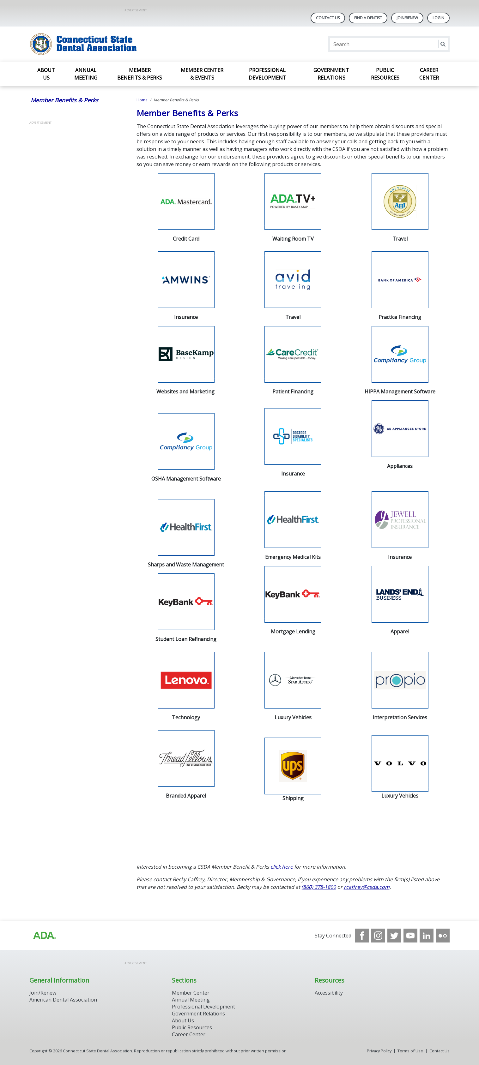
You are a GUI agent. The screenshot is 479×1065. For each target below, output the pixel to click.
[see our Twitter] (394, 935)
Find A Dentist (368, 18)
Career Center (429, 74)
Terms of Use (410, 1051)
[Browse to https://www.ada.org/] (44, 935)
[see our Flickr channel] (443, 935)
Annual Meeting (85, 74)
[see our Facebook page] (362, 935)
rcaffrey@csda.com (367, 886)
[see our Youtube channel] (410, 935)
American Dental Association (63, 999)
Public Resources (385, 74)
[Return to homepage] (111, 44)
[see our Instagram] (378, 935)
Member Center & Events (202, 74)
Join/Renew (407, 18)
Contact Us (328, 18)
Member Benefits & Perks (139, 74)
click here (281, 866)
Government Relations (331, 74)
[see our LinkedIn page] (427, 935)
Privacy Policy (379, 1051)
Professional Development (267, 74)
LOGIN (438, 18)
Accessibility (329, 992)
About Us (46, 74)
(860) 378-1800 (318, 886)
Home (142, 100)
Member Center (190, 992)
